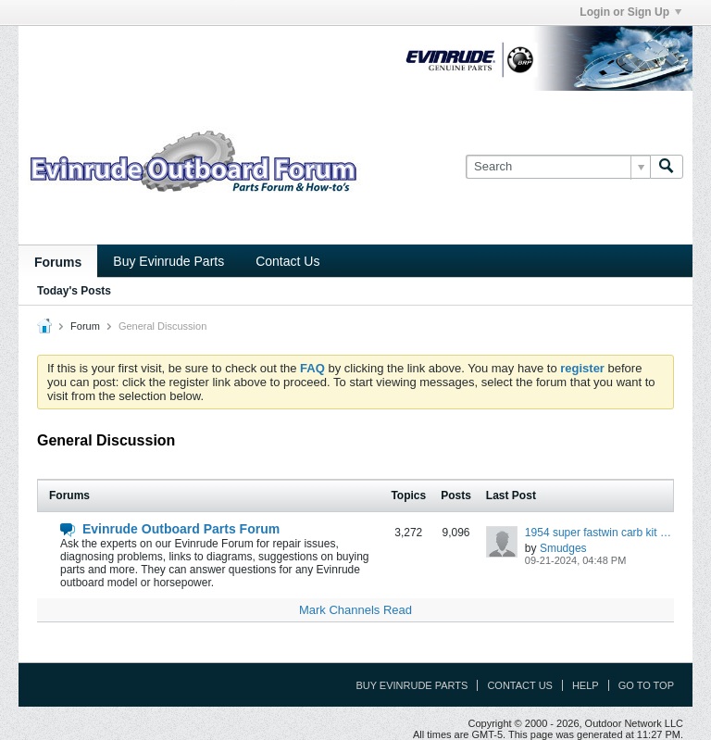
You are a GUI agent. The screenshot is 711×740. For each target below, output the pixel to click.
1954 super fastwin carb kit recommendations (599, 532)
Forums (57, 262)
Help (585, 685)
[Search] (558, 167)
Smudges (563, 548)
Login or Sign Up (630, 12)
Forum (85, 326)
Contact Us (287, 261)
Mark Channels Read (355, 610)
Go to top (646, 685)
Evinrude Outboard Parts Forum (181, 528)
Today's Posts (74, 290)
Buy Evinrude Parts (168, 261)
